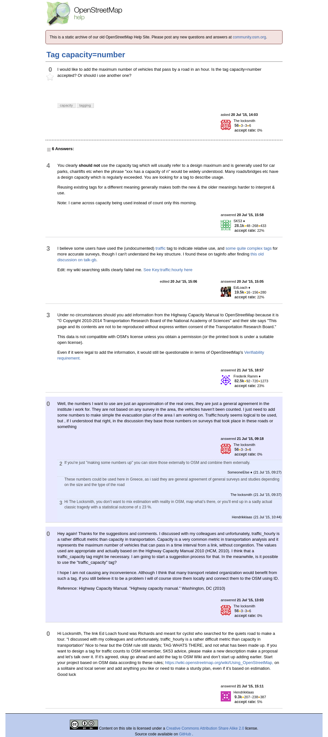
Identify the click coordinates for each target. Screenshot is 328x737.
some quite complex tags (249, 248)
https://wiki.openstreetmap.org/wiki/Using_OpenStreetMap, (219, 662)
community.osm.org (249, 37)
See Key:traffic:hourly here (168, 269)
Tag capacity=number (85, 54)
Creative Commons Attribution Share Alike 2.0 (205, 728)
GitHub (185, 734)
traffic (160, 248)
